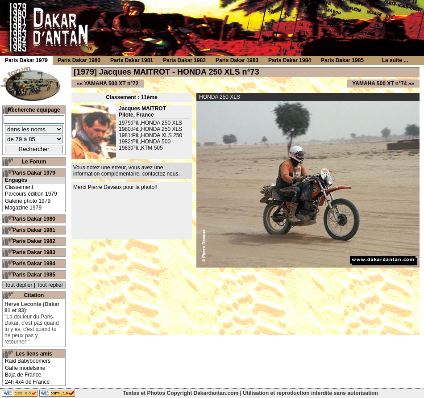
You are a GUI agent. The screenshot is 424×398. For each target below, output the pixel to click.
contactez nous (160, 174)
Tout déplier (19, 285)
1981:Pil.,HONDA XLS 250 (150, 135)
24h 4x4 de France (27, 382)
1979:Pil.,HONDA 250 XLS (150, 123)
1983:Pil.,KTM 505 (141, 148)
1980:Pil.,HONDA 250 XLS (150, 129)
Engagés (16, 180)
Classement (19, 187)
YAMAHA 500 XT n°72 (111, 83)
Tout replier (50, 285)
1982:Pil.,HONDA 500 (144, 141)
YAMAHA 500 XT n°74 (379, 83)
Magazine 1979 (23, 208)
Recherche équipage (34, 110)
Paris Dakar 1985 (33, 275)
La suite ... (395, 60)
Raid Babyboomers (27, 361)
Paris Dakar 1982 (33, 241)
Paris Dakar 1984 (33, 263)
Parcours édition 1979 (31, 194)
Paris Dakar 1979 (33, 173)
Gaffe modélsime (25, 368)
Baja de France (23, 375)
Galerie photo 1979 (27, 201)
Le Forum (34, 162)
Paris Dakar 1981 (33, 230)
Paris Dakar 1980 (33, 219)
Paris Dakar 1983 (33, 252)
